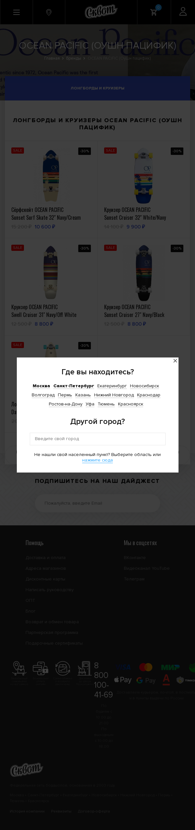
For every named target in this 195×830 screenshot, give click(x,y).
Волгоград (43, 395)
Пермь (65, 395)
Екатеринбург (112, 386)
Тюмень (106, 404)
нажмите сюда (97, 460)
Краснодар (148, 395)
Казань (83, 395)
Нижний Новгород (114, 395)
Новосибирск (144, 386)
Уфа (90, 404)
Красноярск (130, 404)
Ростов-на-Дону (65, 404)
